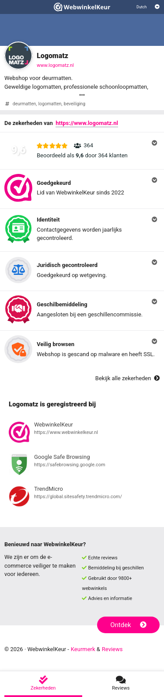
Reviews (112, 649)
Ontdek (128, 625)
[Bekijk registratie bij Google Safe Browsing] (82, 466)
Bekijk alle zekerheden (127, 378)
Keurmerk (83, 649)
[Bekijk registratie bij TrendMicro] (82, 498)
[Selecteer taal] (148, 7)
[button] (82, 150)
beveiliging (74, 104)
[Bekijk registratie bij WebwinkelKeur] (82, 433)
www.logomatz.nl (55, 65)
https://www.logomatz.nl (87, 123)
